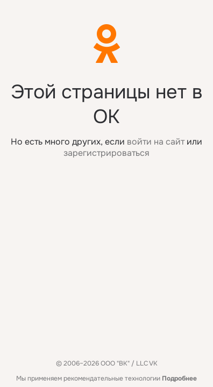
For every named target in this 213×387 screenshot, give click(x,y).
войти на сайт (155, 141)
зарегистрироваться (106, 153)
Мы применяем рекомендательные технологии (106, 378)
